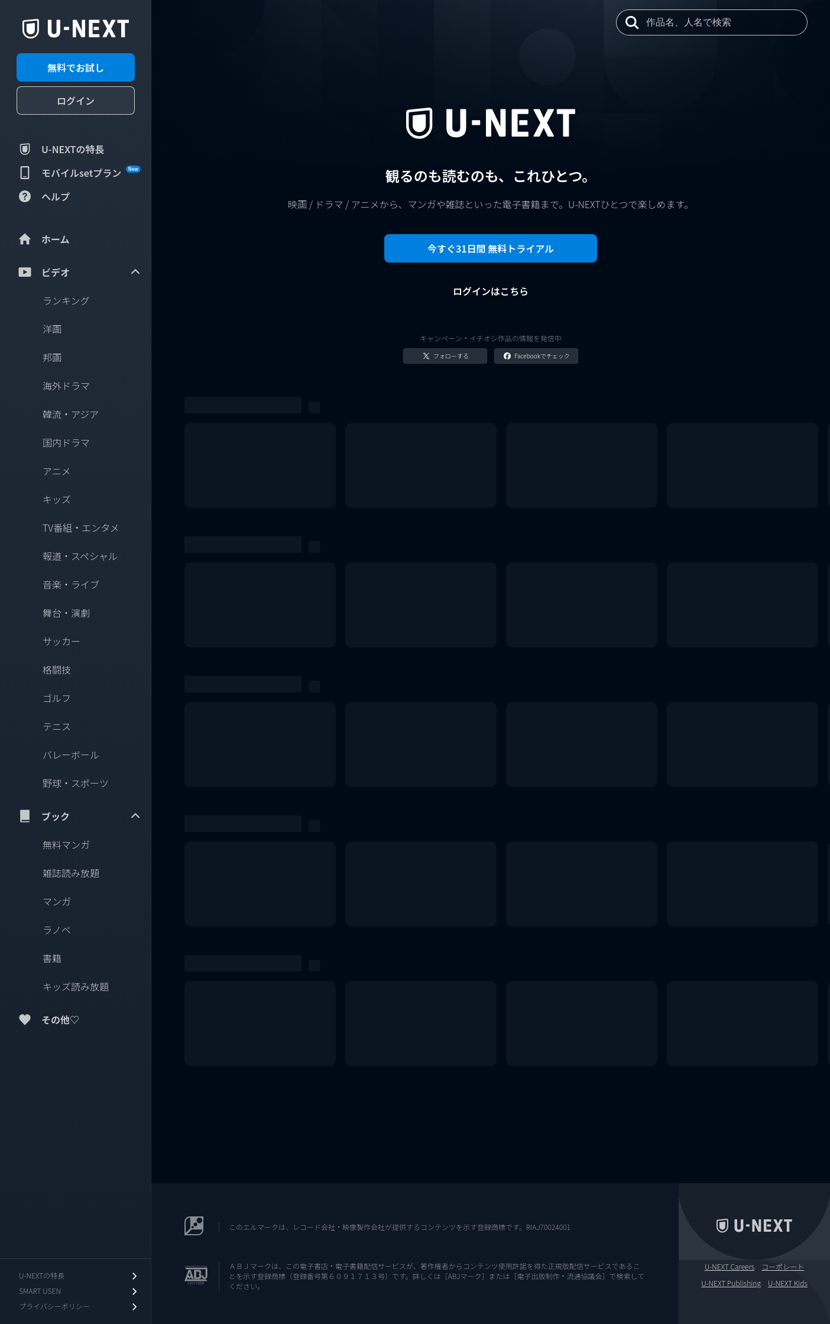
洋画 (52, 329)
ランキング (66, 300)
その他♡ (48, 1019)
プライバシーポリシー (79, 1306)
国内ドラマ (66, 442)
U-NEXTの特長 (61, 149)
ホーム (43, 239)
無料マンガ (66, 844)
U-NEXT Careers (730, 1266)
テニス (57, 726)
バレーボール (71, 754)
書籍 (52, 958)
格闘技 (57, 669)
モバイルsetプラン (79, 172)
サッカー (61, 641)
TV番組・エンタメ (81, 527)
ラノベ (57, 929)
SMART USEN (79, 1291)
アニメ (57, 471)
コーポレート (782, 1266)
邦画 (52, 357)
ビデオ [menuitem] (79, 272)
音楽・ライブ (71, 584)
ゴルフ (57, 698)
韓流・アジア (71, 414)
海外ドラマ (66, 385)
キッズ (57, 499)
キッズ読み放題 (76, 986)
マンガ (57, 901)
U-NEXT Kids (788, 1283)
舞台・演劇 (66, 613)
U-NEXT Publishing (731, 1283)
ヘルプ (43, 196)
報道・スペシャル (80, 556)
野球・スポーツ (76, 783)
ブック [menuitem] (79, 816)
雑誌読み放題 (71, 873)
